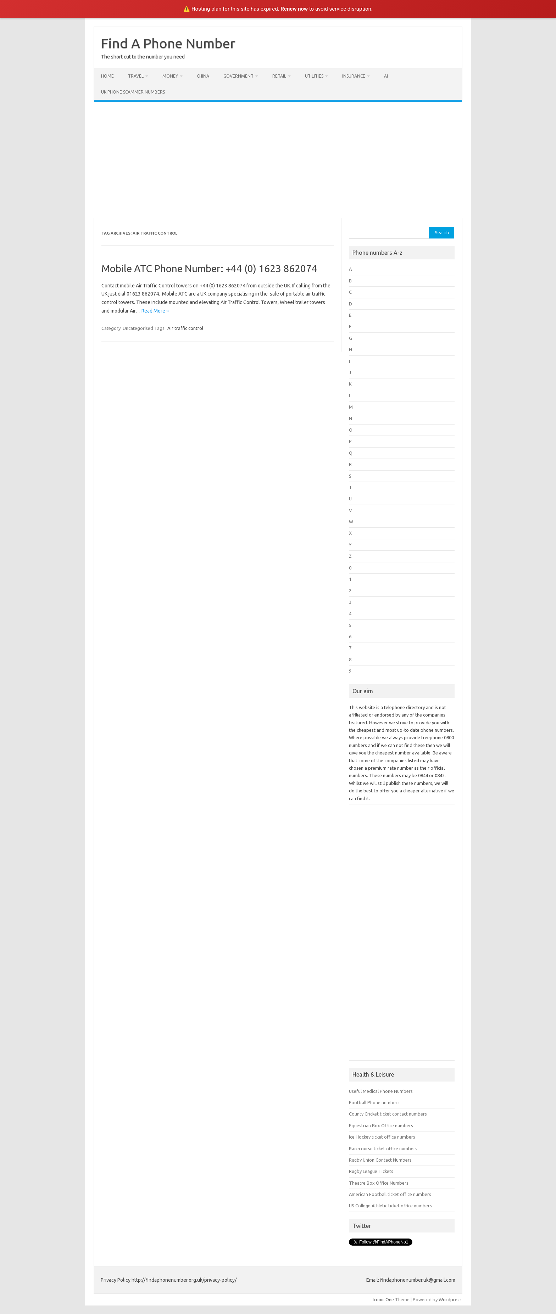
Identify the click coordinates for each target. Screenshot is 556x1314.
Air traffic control (185, 328)
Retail (279, 76)
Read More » (155, 311)
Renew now (294, 9)
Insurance (353, 76)
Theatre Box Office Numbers (378, 1182)
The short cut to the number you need (143, 57)
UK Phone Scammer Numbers (133, 92)
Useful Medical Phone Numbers (381, 1091)
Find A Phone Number (168, 43)
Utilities (314, 76)
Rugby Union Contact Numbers (380, 1159)
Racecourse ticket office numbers (383, 1148)
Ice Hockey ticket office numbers (382, 1136)
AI (386, 76)
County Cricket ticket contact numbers (388, 1113)
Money (170, 76)
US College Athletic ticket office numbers (390, 1205)
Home (107, 76)
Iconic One (383, 1299)
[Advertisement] (278, 159)
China (203, 76)
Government (238, 76)
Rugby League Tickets (371, 1171)
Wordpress (450, 1299)
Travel (136, 76)
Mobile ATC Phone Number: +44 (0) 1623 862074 (209, 268)
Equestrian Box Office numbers (381, 1125)
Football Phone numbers (374, 1102)
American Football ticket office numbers (390, 1194)
